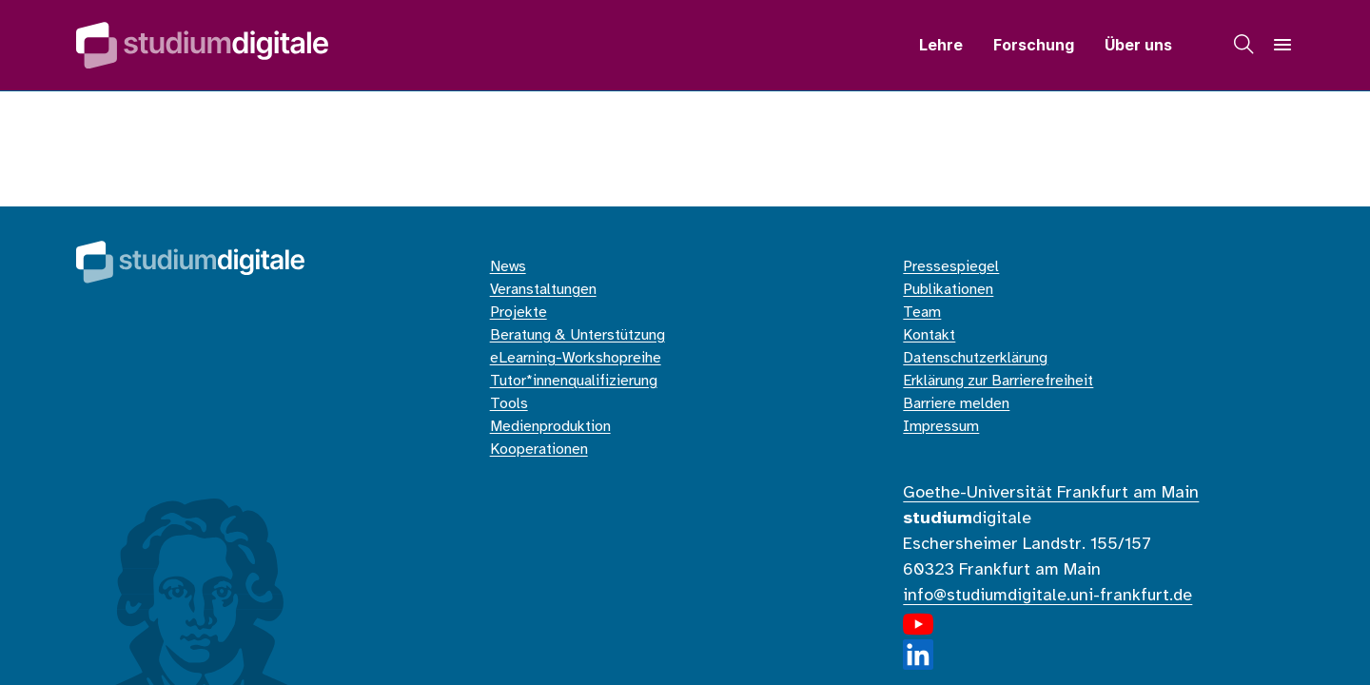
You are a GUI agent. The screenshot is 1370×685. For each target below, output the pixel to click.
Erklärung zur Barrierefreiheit (998, 381)
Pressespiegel (951, 267)
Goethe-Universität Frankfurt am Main (1051, 493)
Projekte (518, 312)
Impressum (941, 427)
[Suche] (1244, 44)
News (508, 267)
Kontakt (929, 335)
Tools (509, 404)
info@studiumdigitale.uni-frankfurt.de (1047, 596)
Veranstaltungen (543, 290)
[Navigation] (1282, 44)
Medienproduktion (550, 427)
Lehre (941, 44)
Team (922, 312)
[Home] (202, 45)
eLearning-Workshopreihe (575, 358)
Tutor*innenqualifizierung (573, 381)
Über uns (1138, 44)
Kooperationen (539, 449)
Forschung (1033, 44)
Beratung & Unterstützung (577, 335)
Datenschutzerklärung (975, 358)
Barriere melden (956, 404)
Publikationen (948, 290)
